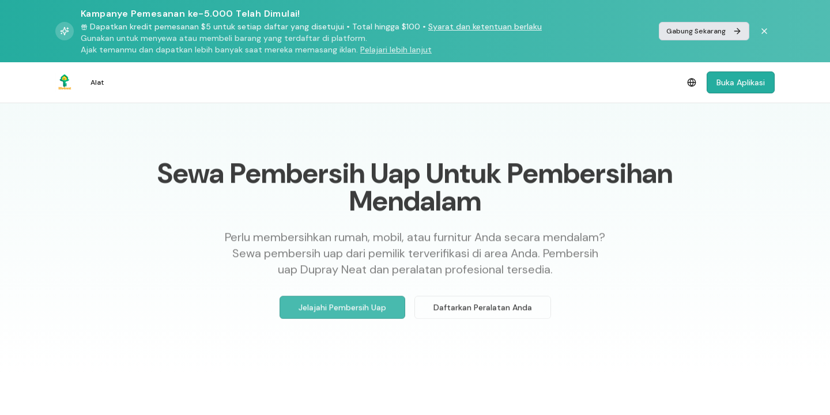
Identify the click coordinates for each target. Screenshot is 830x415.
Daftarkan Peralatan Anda (482, 310)
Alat (97, 82)
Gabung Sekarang (704, 31)
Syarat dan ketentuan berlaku (485, 26)
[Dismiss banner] (764, 31)
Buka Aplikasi (740, 82)
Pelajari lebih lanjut (396, 49)
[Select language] (691, 82)
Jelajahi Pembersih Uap (342, 310)
